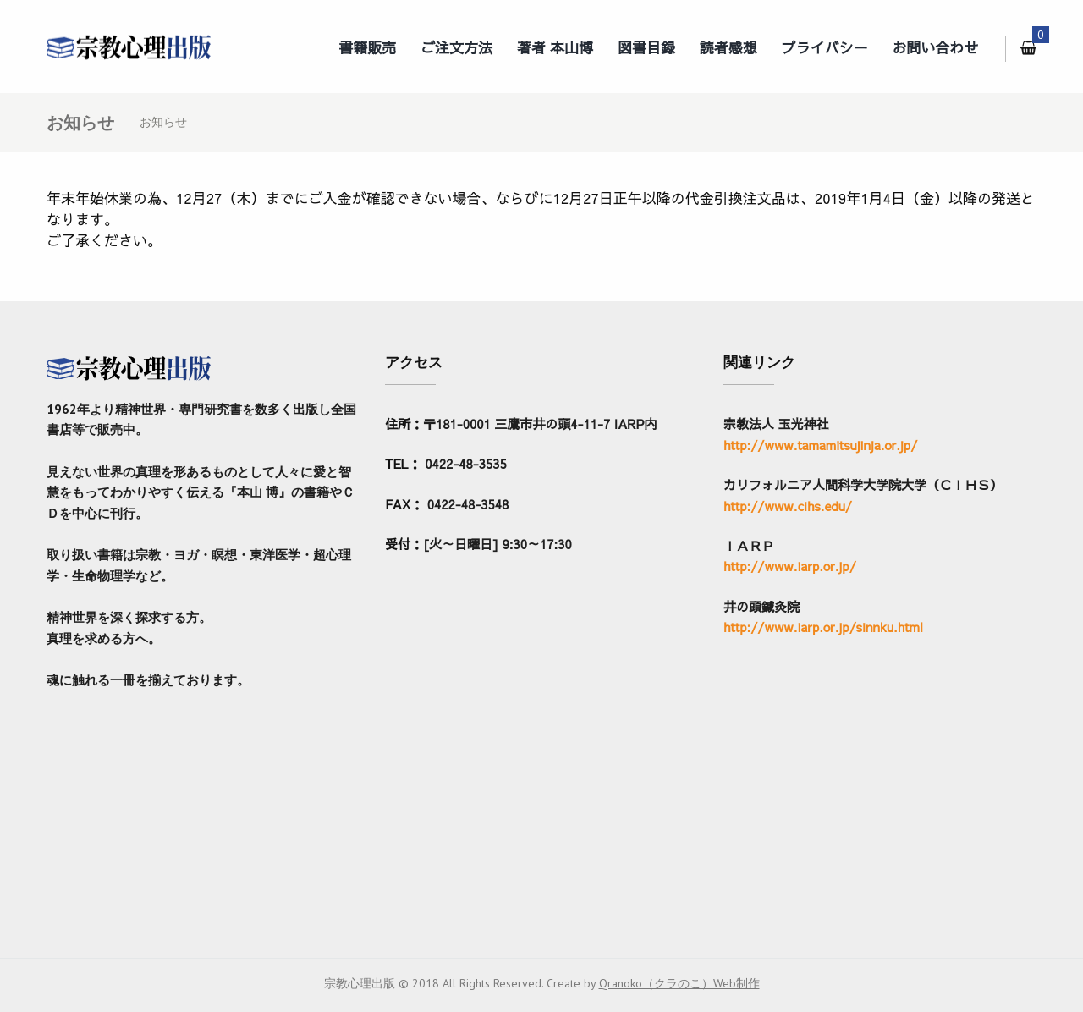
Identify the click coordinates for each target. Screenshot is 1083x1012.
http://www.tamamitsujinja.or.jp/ (820, 445)
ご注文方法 (456, 47)
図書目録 (646, 47)
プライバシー (825, 47)
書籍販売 (367, 47)
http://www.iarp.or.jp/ (789, 566)
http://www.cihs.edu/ (787, 505)
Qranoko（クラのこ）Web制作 (679, 983)
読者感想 (728, 47)
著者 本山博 (555, 47)
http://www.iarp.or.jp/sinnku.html (823, 626)
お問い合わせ (936, 47)
